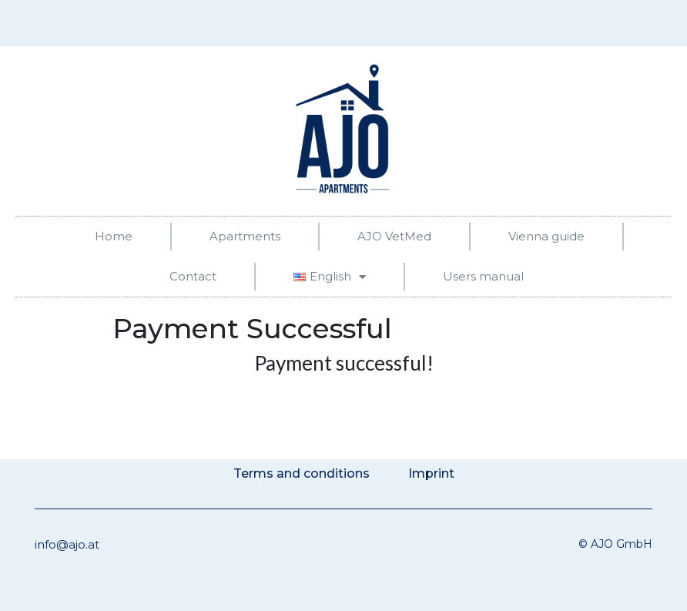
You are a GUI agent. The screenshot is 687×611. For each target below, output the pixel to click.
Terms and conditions (301, 473)
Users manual (483, 276)
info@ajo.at (67, 544)
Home (113, 236)
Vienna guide (546, 236)
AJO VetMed (394, 236)
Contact (192, 276)
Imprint (431, 473)
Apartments (244, 236)
